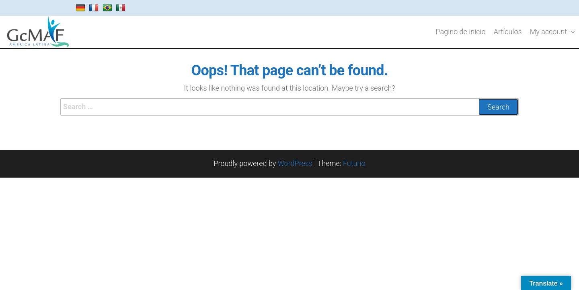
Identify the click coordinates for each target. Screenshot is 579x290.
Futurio (354, 163)
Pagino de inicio (461, 31)
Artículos (508, 31)
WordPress (295, 163)
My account (548, 31)
